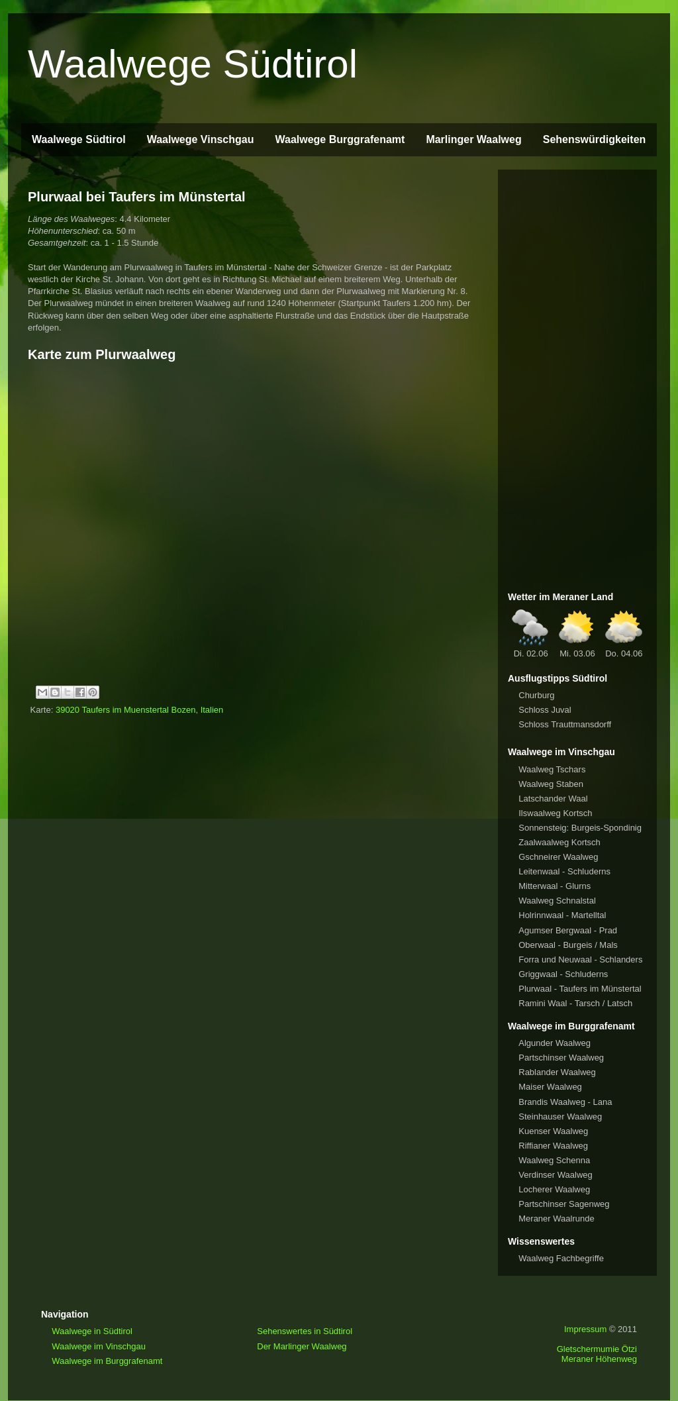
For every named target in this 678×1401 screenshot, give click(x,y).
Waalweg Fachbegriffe (561, 1258)
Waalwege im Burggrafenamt (107, 1361)
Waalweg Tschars (551, 769)
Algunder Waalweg (554, 1043)
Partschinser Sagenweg (563, 1204)
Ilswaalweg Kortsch (555, 813)
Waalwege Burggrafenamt (340, 139)
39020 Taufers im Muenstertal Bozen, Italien (139, 710)
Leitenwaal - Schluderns (564, 871)
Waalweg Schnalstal (557, 901)
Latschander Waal (552, 799)
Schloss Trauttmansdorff (564, 724)
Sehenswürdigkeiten (594, 139)
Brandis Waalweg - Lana (565, 1102)
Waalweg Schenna (554, 1160)
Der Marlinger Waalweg (301, 1346)
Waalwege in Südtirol (92, 1331)
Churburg (536, 695)
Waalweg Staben (550, 784)
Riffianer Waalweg (553, 1146)
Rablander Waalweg (557, 1072)
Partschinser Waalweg (561, 1058)
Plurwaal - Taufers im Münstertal (579, 989)
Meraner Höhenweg (599, 1359)
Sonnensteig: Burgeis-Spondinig (580, 828)
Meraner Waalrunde (556, 1218)
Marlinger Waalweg (473, 139)
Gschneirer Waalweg (558, 857)
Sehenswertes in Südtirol (304, 1331)
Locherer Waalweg (554, 1189)
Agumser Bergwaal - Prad (567, 930)
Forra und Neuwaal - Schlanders (580, 959)
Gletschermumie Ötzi (597, 1349)
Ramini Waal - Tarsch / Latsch (575, 1003)
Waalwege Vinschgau (200, 139)
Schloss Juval (544, 710)
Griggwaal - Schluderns (563, 974)
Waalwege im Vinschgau (99, 1346)
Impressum (585, 1329)
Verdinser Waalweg (555, 1175)
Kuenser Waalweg (553, 1131)
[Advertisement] (577, 378)
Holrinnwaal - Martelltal (562, 915)
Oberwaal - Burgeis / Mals (568, 945)
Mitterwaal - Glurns (554, 886)
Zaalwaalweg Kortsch (559, 842)
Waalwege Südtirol (193, 64)
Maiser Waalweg (550, 1087)
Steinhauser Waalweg (560, 1116)
